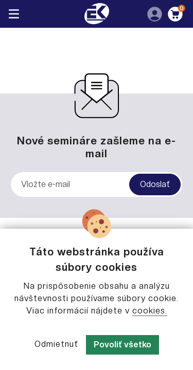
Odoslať (155, 184)
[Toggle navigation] (14, 14)
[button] (154, 13)
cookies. (149, 311)
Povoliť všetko (122, 344)
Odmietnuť (56, 344)
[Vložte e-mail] (96, 184)
